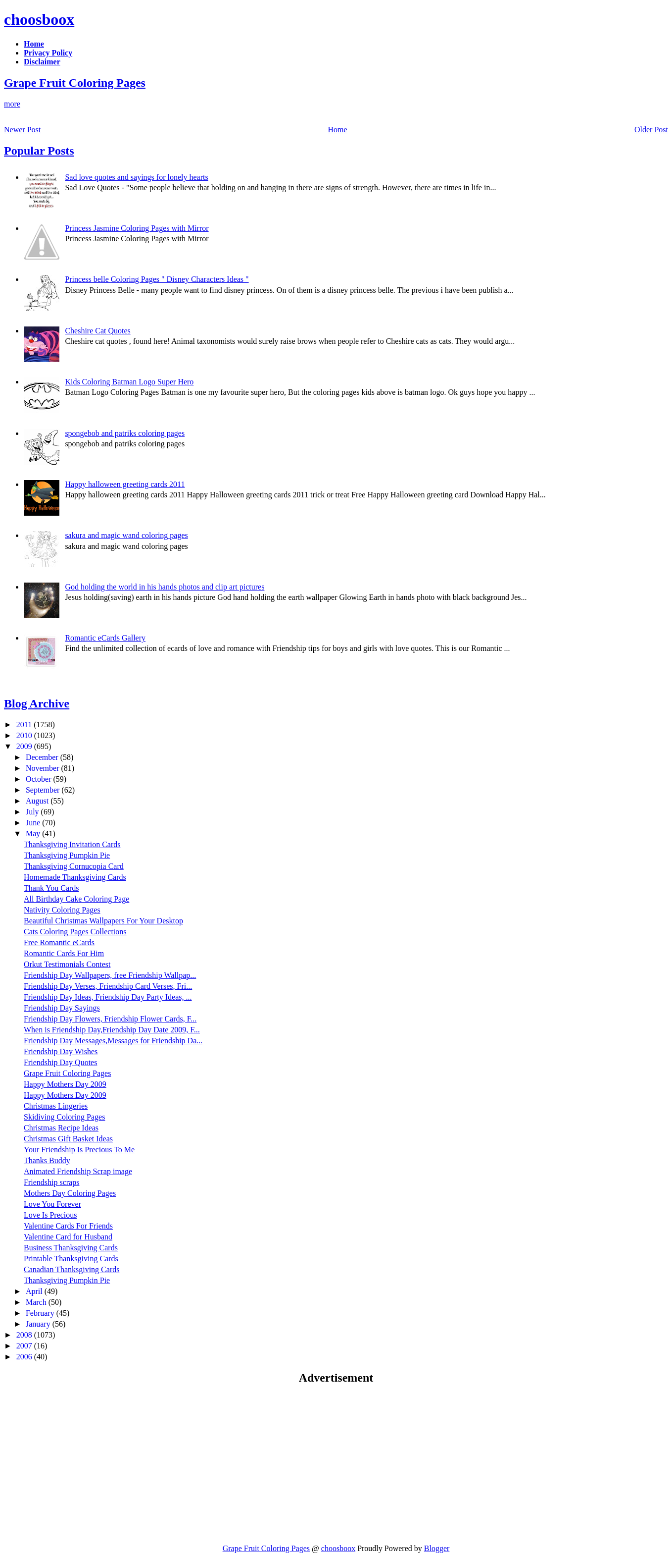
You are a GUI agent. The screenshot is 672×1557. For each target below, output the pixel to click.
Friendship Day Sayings (62, 1008)
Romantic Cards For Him (64, 953)
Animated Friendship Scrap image (78, 1171)
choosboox (39, 19)
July (33, 811)
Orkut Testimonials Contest (67, 964)
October (39, 779)
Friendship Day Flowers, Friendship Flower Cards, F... (110, 1019)
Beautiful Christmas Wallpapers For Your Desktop (103, 920)
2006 (25, 1356)
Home (337, 129)
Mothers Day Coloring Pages (70, 1193)
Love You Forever (52, 1204)
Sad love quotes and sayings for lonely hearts (136, 177)
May (34, 833)
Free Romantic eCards (59, 942)
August (38, 801)
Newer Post (22, 129)
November (43, 768)
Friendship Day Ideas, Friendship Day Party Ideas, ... (108, 997)
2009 (25, 746)
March (37, 1302)
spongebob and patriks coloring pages (125, 433)
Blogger (437, 1548)
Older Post (651, 129)
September (43, 790)
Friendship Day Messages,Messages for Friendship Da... (113, 1040)
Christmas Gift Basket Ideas (68, 1138)
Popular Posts (39, 150)
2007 (25, 1346)
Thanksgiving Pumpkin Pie (67, 855)
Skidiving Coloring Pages (64, 1117)
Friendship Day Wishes (60, 1051)
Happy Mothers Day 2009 (65, 1084)
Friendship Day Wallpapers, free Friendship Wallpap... (110, 975)
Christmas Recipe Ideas (61, 1128)
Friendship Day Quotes (60, 1062)
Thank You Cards (51, 888)
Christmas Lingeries (56, 1106)
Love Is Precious (50, 1215)
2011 (25, 724)
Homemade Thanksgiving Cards (75, 877)
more (12, 104)
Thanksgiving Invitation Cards (72, 844)
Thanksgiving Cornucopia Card (74, 866)
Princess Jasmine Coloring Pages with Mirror (136, 228)
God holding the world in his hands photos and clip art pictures (164, 587)
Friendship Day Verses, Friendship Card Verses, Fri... (108, 986)
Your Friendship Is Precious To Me (79, 1149)
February (41, 1313)
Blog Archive (36, 703)
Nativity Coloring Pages (62, 910)
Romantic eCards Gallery (105, 638)
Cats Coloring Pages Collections (75, 931)
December (43, 757)
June (34, 822)
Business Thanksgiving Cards (71, 1247)
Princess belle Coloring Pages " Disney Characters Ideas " (156, 279)
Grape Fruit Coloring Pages (74, 82)
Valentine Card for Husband (68, 1237)
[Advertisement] (87, 1464)
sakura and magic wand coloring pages (126, 535)
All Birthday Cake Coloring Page (76, 899)
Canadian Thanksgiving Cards (71, 1269)
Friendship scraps (51, 1182)
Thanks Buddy (47, 1160)
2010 (25, 735)
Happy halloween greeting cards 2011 (125, 484)
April (35, 1291)
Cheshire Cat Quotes (97, 330)
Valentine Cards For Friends (68, 1226)
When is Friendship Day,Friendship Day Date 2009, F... (112, 1029)
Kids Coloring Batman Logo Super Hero (129, 381)
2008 (25, 1335)
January (39, 1324)
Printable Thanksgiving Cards (71, 1258)
